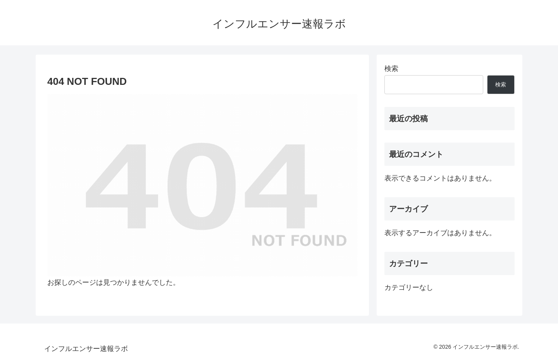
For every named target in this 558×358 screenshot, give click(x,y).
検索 (391, 68)
